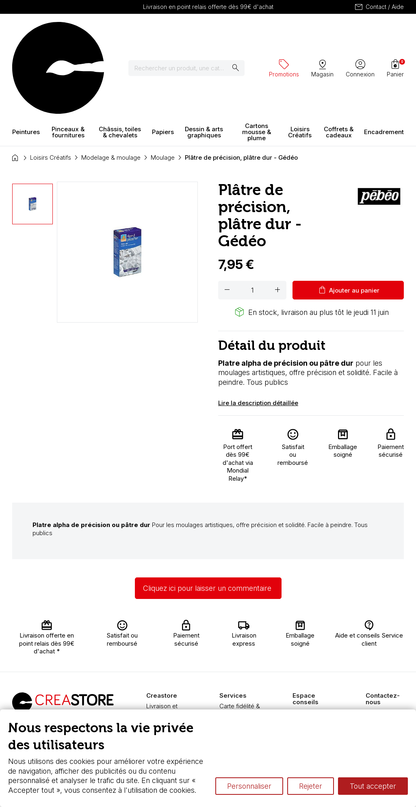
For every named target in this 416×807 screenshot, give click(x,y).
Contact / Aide (379, 7)
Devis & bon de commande (240, 671)
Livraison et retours (162, 639)
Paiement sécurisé (159, 663)
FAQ (152, 675)
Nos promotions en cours (241, 702)
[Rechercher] (192, 32)
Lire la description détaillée (258, 331)
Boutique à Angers (160, 686)
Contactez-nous (388, 642)
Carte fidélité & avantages (239, 639)
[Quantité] (252, 218)
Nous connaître (167, 651)
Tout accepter (373, 786)
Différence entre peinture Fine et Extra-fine (315, 697)
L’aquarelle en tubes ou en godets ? (311, 650)
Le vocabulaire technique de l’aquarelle (312, 673)
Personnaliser (249, 786)
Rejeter (310, 786)
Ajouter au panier (348, 218)
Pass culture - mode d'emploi (240, 686)
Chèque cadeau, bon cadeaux (242, 655)
